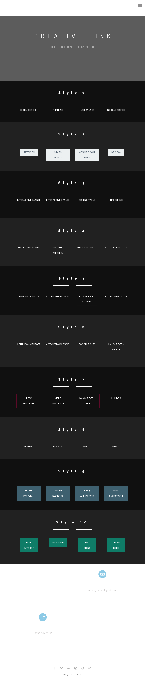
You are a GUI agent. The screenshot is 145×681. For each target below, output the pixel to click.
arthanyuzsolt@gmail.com (102, 590)
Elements (66, 47)
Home (52, 47)
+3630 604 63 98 (42, 633)
